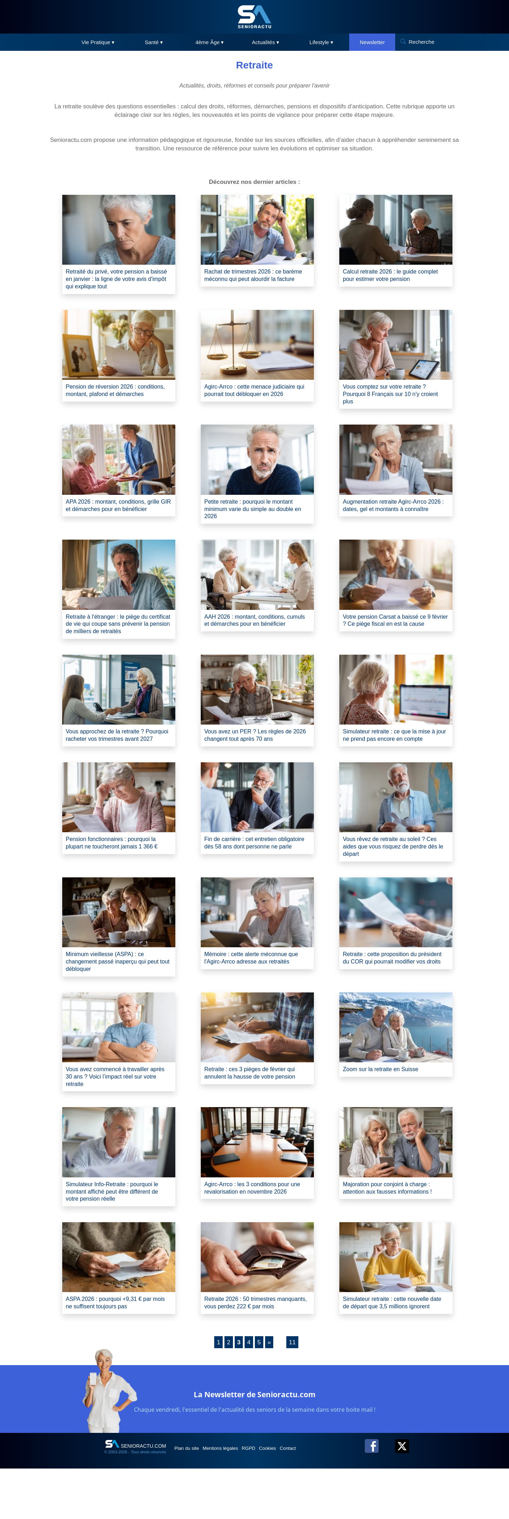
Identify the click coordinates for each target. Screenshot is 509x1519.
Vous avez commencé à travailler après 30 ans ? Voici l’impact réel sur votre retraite (117, 1113)
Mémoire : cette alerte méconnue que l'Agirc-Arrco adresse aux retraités (257, 990)
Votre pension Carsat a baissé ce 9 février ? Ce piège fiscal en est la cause (392, 634)
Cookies (288, 1498)
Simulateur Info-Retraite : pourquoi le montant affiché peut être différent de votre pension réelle (118, 1230)
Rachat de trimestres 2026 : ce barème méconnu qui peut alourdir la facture (256, 280)
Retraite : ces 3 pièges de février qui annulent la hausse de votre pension (255, 1108)
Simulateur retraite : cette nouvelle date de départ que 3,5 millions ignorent (391, 1348)
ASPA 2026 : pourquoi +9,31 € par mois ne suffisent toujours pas (114, 1344)
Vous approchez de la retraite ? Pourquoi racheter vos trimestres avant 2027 (112, 759)
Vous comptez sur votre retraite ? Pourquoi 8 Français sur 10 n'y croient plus (389, 398)
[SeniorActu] (254, 16)
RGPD (264, 1498)
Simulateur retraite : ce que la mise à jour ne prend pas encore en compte (394, 755)
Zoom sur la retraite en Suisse (385, 1104)
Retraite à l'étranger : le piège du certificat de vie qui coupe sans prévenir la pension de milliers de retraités (112, 638)
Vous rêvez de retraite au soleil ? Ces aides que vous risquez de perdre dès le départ (395, 877)
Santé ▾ (154, 42)
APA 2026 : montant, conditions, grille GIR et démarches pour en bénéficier (118, 516)
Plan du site (190, 1498)
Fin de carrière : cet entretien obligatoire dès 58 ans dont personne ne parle (256, 877)
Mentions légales (230, 1498)
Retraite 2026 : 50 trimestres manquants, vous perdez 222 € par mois (253, 1348)
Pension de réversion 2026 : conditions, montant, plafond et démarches (109, 398)
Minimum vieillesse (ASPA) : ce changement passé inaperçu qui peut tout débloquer (118, 995)
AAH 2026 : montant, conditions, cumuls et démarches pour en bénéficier (250, 634)
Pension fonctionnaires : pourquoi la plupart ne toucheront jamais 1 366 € (116, 877)
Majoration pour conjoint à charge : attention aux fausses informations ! (393, 1226)
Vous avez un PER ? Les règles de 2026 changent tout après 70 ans (253, 755)
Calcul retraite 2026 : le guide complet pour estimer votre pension (392, 276)
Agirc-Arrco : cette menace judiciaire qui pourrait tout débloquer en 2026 (255, 394)
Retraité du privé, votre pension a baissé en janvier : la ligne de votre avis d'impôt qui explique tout (115, 280)
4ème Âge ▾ (209, 42)
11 (292, 1392)
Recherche (421, 42)
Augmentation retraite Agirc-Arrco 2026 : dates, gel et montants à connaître (390, 516)
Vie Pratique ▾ (98, 42)
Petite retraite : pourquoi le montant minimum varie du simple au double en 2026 (254, 516)
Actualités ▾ (265, 42)
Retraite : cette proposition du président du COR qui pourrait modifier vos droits (385, 995)
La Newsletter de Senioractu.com (254, 1443)
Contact (314, 1498)
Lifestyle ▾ (321, 42)
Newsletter (372, 42)
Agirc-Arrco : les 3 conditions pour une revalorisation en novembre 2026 (252, 1230)
